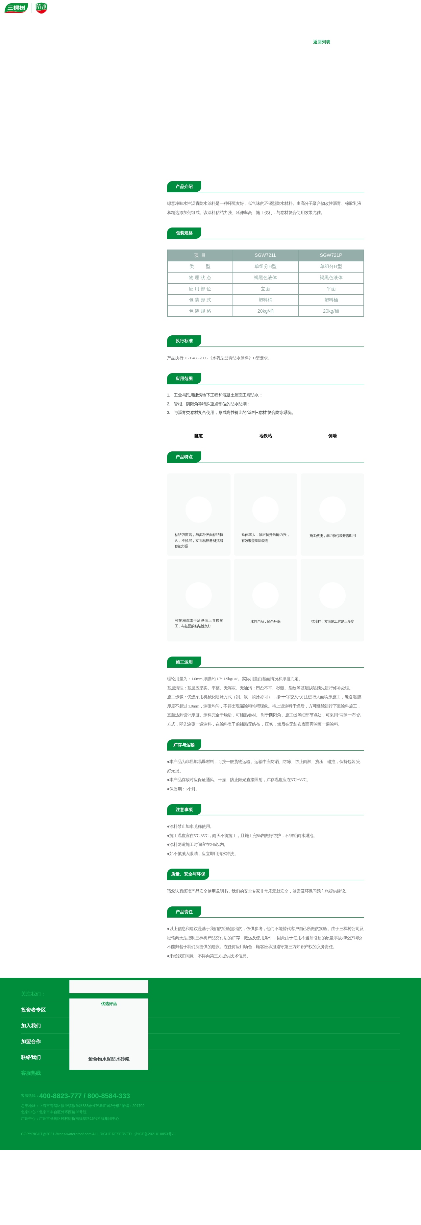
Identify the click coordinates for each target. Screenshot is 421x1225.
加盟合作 (31, 1072)
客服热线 (31, 1104)
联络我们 (31, 1088)
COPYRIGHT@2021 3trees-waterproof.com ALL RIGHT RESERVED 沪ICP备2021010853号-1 (98, 1165)
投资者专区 (33, 1041)
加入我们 (31, 1056)
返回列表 (317, 41)
